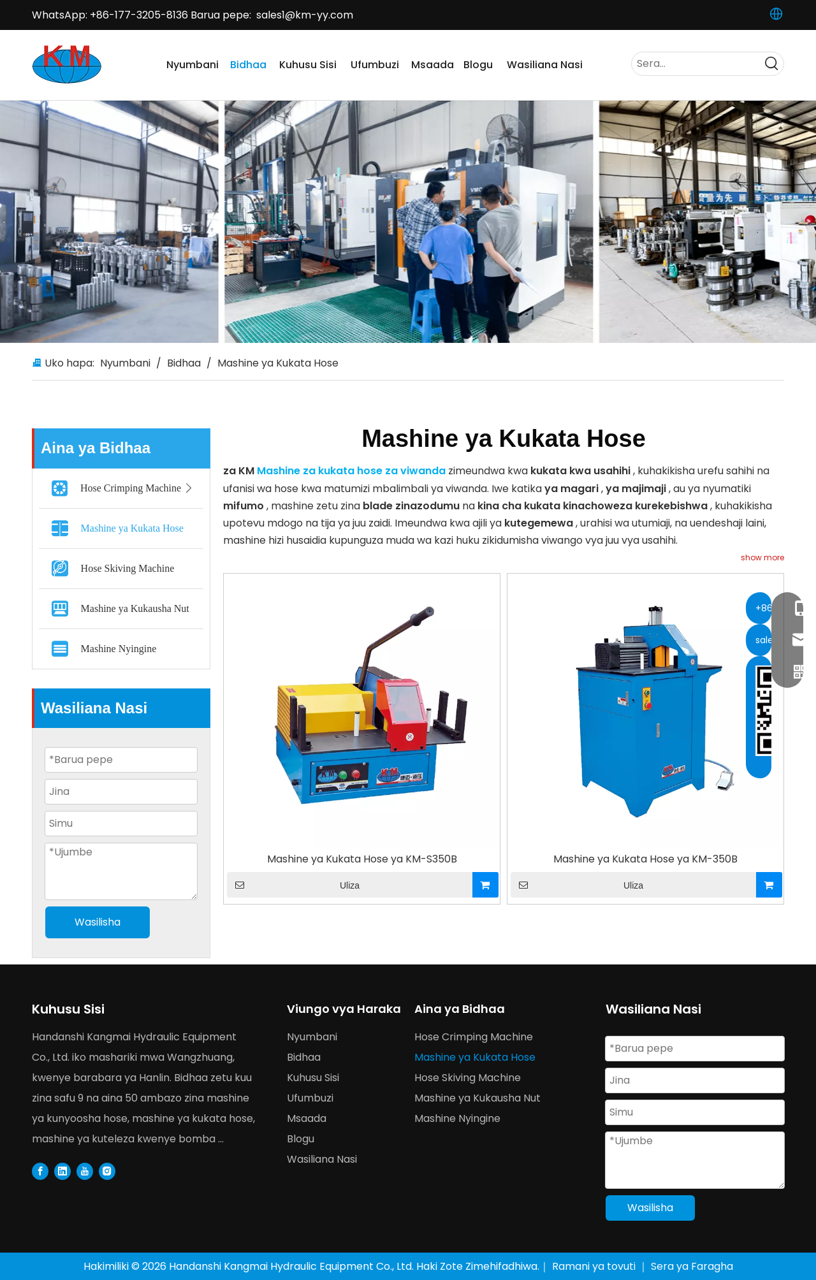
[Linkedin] (62, 1171)
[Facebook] (40, 1171)
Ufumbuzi (310, 1098)
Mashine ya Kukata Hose (132, 528)
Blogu (300, 1138)
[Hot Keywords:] (772, 63)
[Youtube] (84, 1171)
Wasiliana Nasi (322, 1159)
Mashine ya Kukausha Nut (135, 608)
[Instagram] (107, 1171)
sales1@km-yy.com (304, 15)
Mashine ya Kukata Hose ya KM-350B (645, 859)
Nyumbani (312, 1036)
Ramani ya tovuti (595, 1266)
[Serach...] (696, 63)
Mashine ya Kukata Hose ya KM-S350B (362, 859)
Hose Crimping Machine (140, 488)
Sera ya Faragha (692, 1266)
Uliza (293, 885)
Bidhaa (304, 1057)
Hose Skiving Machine (128, 568)
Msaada (306, 1118)
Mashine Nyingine (119, 648)
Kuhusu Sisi (313, 1077)
